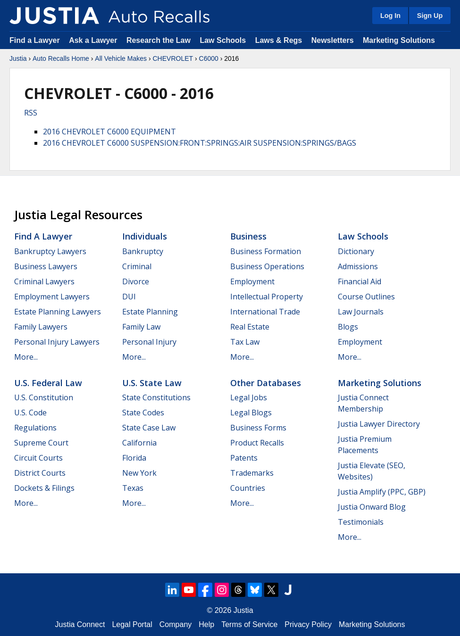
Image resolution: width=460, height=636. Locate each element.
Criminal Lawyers (44, 281)
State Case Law (149, 427)
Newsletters (332, 40)
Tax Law (244, 342)
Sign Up (430, 15)
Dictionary (356, 251)
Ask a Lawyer (94, 40)
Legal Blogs (251, 412)
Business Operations (267, 266)
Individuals (144, 236)
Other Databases (265, 382)
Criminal (136, 266)
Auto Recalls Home (61, 58)
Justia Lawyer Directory (379, 424)
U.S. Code (30, 412)
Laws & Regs (278, 40)
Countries (247, 488)
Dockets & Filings (44, 488)
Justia (18, 58)
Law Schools (223, 40)
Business (248, 236)
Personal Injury (149, 342)
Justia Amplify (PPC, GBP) (382, 492)
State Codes (143, 412)
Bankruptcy (142, 251)
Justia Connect (80, 624)
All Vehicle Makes (121, 58)
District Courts (40, 473)
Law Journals (361, 311)
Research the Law (158, 40)
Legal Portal (132, 624)
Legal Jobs (248, 397)
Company (175, 624)
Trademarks (252, 473)
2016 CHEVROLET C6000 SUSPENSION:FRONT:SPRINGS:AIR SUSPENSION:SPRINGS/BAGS (199, 143)
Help (206, 624)
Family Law (141, 327)
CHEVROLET (172, 58)
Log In (390, 15)
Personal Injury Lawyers (57, 342)
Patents (244, 458)
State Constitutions (156, 397)
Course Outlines (366, 296)
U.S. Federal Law (48, 382)
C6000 (208, 58)
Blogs (348, 327)
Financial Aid (359, 281)
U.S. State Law (152, 382)
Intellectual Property (266, 296)
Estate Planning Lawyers (57, 311)
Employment (252, 281)
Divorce (135, 281)
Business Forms (258, 427)
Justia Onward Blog (372, 507)
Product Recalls (257, 443)
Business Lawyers (45, 266)
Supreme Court (41, 443)
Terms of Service (249, 624)
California (139, 443)
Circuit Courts (38, 458)
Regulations (35, 427)
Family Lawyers (40, 327)
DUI (129, 296)
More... (26, 357)
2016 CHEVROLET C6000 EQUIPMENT (109, 131)
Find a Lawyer (34, 40)
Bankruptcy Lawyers (50, 251)
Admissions (358, 266)
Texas (132, 488)
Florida (134, 458)
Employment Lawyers (52, 296)
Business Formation (265, 251)
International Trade (265, 311)
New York (139, 473)
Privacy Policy (308, 624)
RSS (30, 112)
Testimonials (361, 522)
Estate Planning (150, 311)
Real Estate (249, 327)
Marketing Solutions (399, 40)
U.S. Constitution (43, 397)
